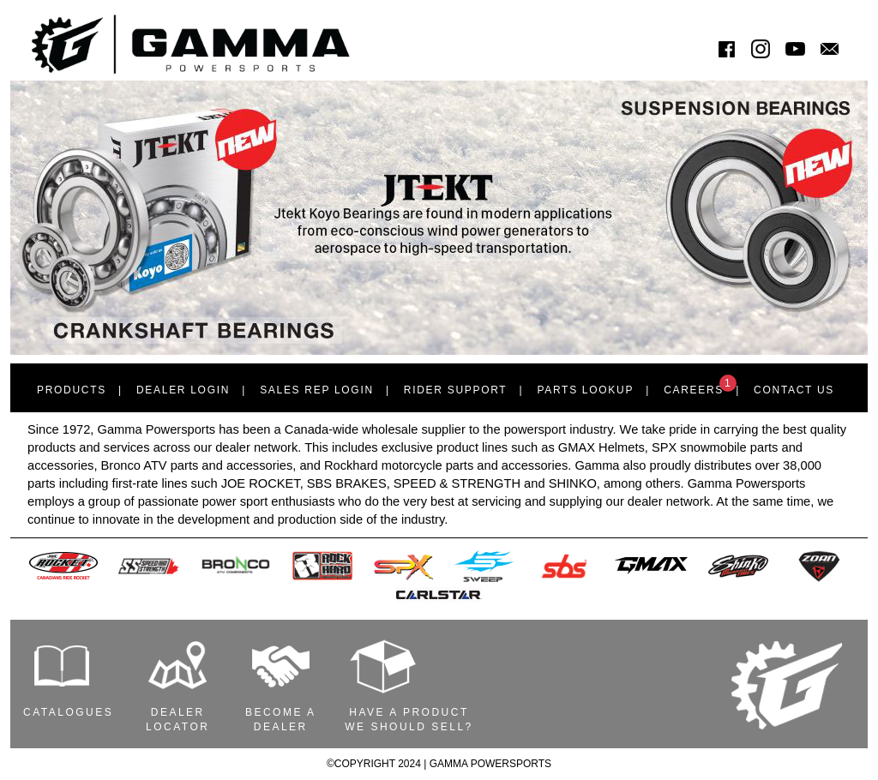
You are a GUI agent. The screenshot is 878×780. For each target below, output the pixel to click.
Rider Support (456, 390)
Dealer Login (183, 390)
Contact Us (794, 390)
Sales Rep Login (317, 390)
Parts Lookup (585, 390)
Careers (700, 385)
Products (71, 390)
